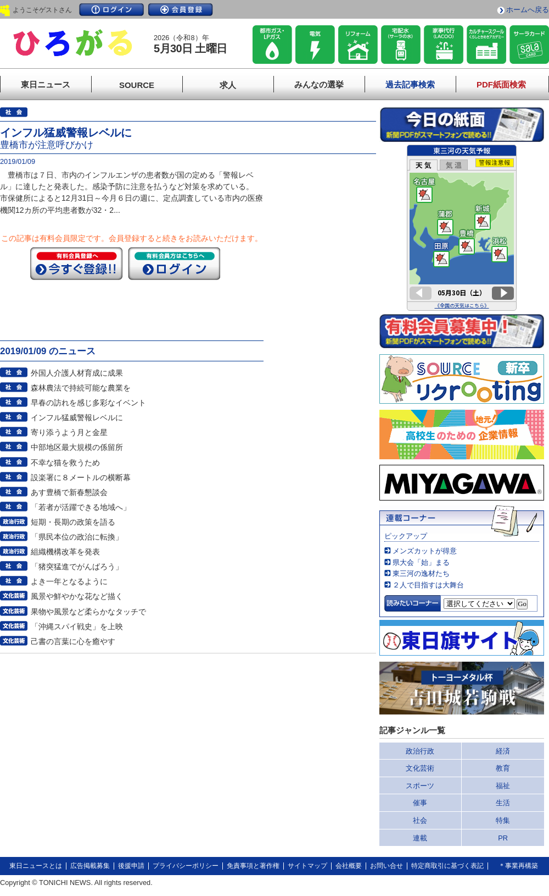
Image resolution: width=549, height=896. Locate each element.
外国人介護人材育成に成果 (77, 373)
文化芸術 (420, 768)
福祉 (503, 786)
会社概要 (348, 865)
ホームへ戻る (527, 10)
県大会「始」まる (421, 562)
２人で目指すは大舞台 (428, 585)
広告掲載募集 (90, 865)
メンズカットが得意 (425, 551)
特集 (503, 820)
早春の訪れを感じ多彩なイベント (88, 402)
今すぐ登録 (76, 263)
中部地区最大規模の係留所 (77, 447)
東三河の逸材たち (421, 573)
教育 (503, 768)
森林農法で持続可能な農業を (81, 387)
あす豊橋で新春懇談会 (69, 492)
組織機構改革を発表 (65, 551)
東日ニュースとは (35, 865)
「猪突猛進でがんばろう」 (77, 566)
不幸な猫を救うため (65, 462)
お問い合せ (386, 865)
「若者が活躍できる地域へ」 (81, 507)
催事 (420, 803)
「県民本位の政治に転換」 (77, 536)
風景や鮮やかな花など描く (77, 596)
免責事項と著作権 (253, 865)
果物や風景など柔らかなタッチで (88, 611)
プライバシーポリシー (186, 865)
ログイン (111, 9)
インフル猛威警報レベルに (77, 417)
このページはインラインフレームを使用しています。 (462, 228)
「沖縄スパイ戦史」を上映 (77, 626)
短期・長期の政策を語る (73, 522)
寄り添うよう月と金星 (69, 432)
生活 (503, 803)
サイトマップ (307, 865)
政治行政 (420, 751)
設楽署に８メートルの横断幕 (81, 477)
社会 (420, 820)
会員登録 (180, 9)
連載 (420, 838)
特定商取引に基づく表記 (447, 865)
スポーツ (420, 786)
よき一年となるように (69, 581)
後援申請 (131, 865)
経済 (503, 751)
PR (503, 838)
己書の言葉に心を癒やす (73, 641)
